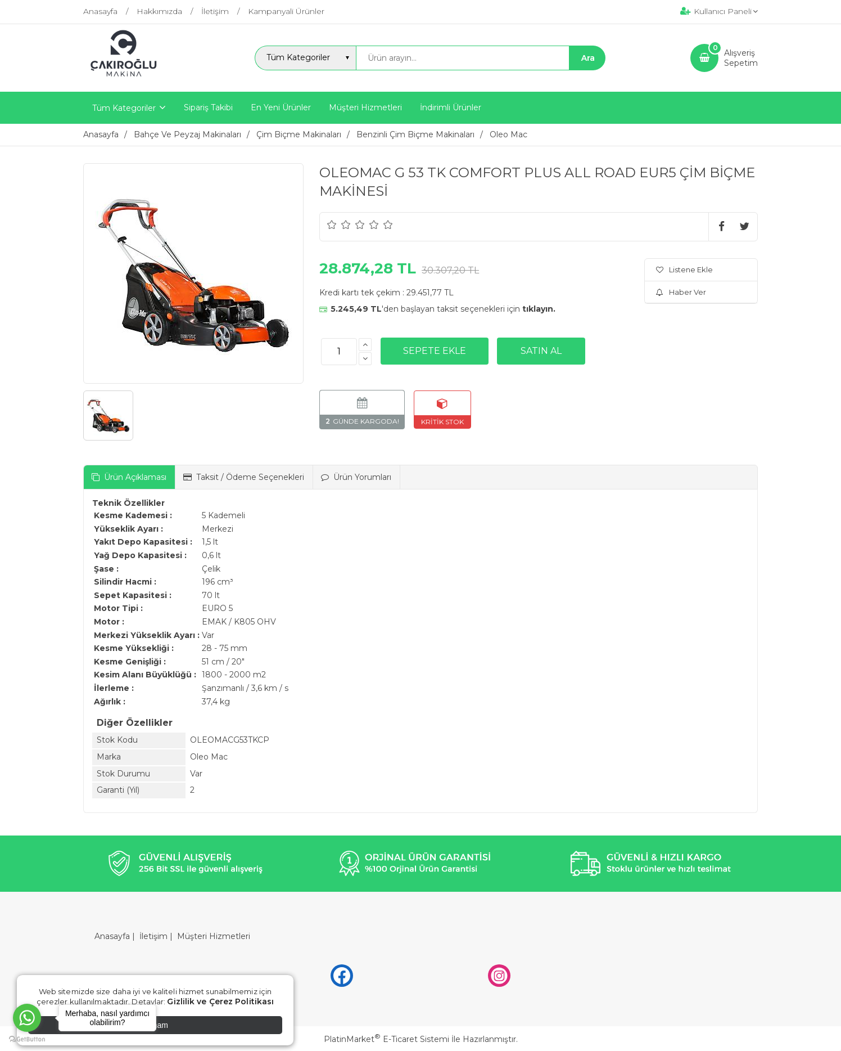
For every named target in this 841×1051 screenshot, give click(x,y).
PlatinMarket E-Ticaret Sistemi (386, 1039)
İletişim (153, 936)
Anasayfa (112, 936)
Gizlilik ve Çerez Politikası (220, 1001)
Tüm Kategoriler (124, 108)
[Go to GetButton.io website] (27, 1039)
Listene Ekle (684, 269)
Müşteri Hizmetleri (213, 936)
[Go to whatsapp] (27, 1018)
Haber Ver (681, 292)
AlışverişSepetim (741, 58)
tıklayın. (538, 309)
